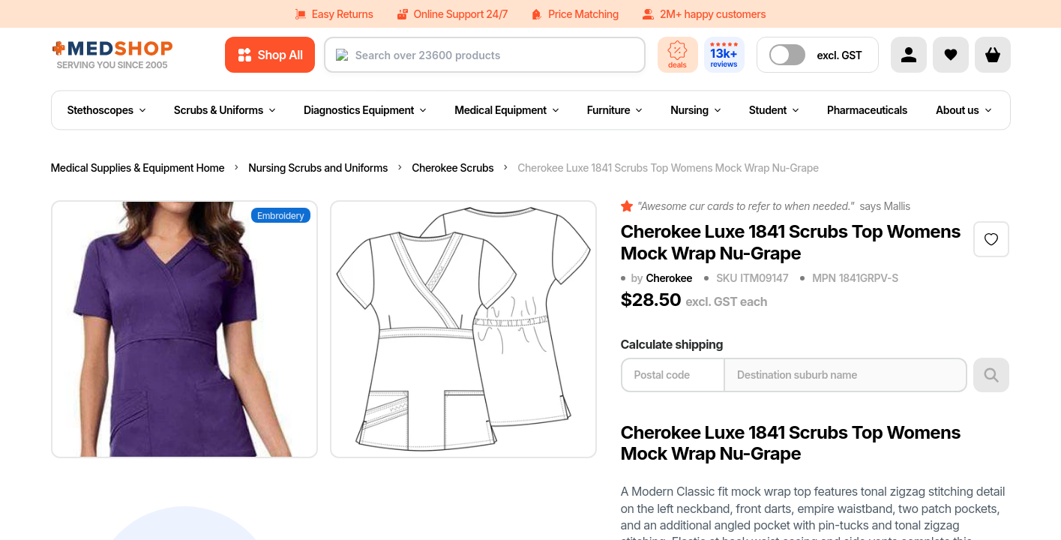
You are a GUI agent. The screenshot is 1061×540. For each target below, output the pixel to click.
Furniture (615, 110)
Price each (856, 521)
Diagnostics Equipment (365, 110)
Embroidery (280, 215)
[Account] (909, 55)
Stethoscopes (106, 110)
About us (963, 110)
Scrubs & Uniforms (224, 110)
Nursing (695, 110)
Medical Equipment (506, 110)
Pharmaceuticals (867, 110)
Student (774, 110)
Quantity (645, 521)
